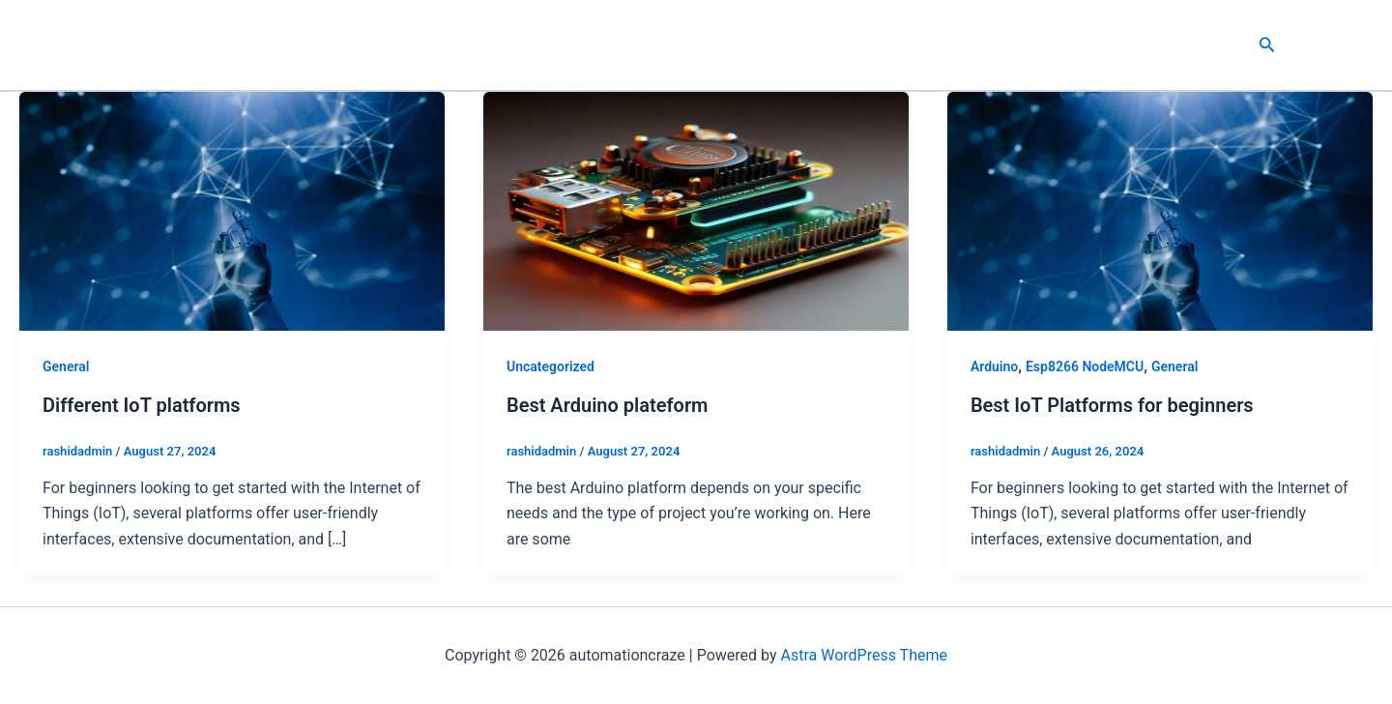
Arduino (994, 366)
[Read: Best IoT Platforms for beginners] (1160, 210)
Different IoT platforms (142, 405)
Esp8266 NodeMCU (1085, 366)
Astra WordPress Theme (864, 655)
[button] (1267, 45)
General (66, 366)
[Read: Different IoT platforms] (232, 210)
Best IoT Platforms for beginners (1112, 405)
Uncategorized (550, 366)
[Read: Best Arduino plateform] (696, 210)
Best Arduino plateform (608, 405)
